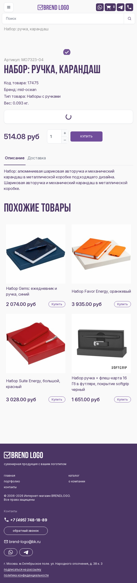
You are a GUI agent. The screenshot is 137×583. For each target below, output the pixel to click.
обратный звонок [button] (26, 530)
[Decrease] (65, 139)
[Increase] (65, 133)
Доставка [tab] (36, 157)
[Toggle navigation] (9, 7)
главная (9, 475)
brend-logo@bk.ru (25, 541)
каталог (73, 475)
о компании (76, 481)
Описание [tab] (15, 157)
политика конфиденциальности (26, 575)
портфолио (12, 481)
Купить (86, 136)
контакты (10, 487)
